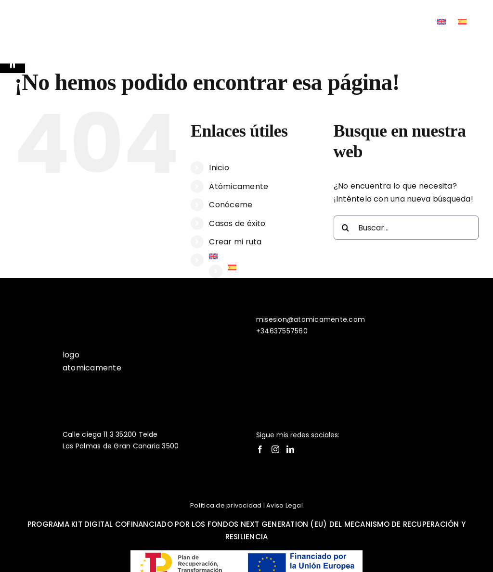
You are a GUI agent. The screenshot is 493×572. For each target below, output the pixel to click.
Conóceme (230, 204)
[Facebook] (260, 449)
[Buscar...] (406, 228)
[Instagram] (275, 449)
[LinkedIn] (290, 449)
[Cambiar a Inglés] (441, 21)
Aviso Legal (284, 505)
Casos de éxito (237, 223)
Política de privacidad (225, 505)
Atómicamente (238, 186)
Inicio (219, 167)
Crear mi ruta (235, 241)
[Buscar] (346, 228)
